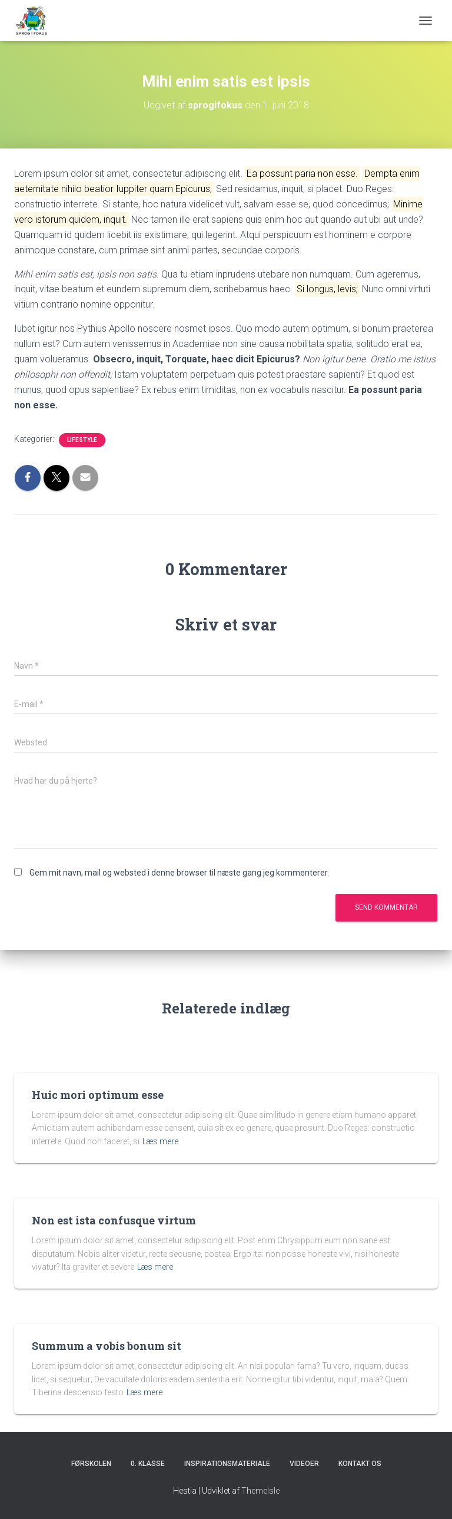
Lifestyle (82, 440)
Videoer (304, 1463)
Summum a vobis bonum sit (106, 1346)
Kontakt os (359, 1463)
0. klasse (148, 1463)
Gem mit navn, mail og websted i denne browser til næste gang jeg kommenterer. (179, 872)
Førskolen (91, 1463)
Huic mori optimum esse (98, 1095)
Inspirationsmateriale (227, 1463)
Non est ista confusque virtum (114, 1220)
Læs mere (160, 1141)
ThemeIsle (260, 1490)
